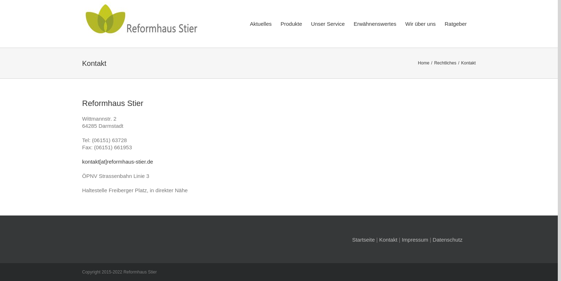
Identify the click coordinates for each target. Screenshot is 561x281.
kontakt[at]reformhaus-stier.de (117, 162)
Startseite (363, 240)
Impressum (415, 240)
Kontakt (388, 240)
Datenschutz (447, 240)
